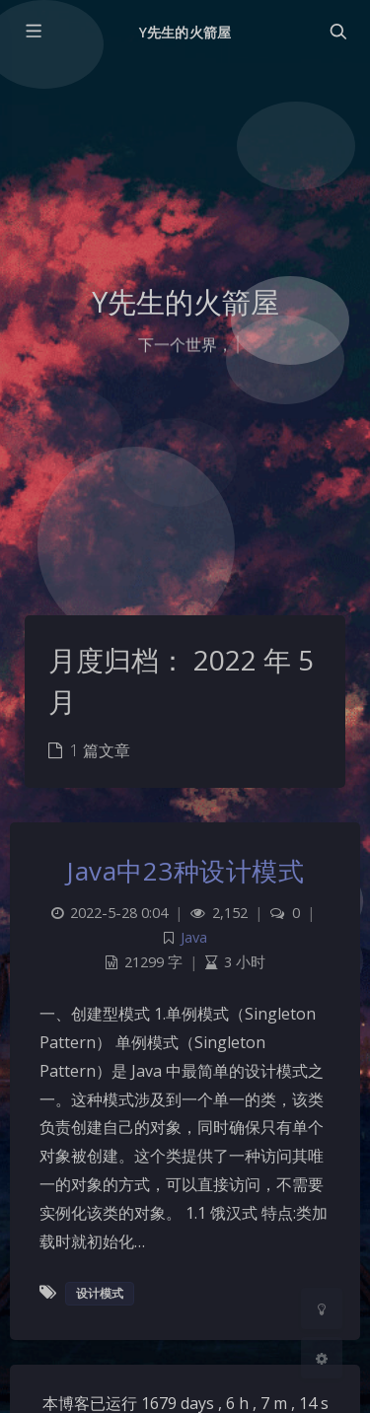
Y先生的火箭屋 (184, 32)
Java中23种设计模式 (185, 870)
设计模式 (99, 1293)
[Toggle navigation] (337, 31)
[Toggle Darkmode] (321, 1308)
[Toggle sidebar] (32, 31)
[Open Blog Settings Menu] (321, 1357)
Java (194, 937)
